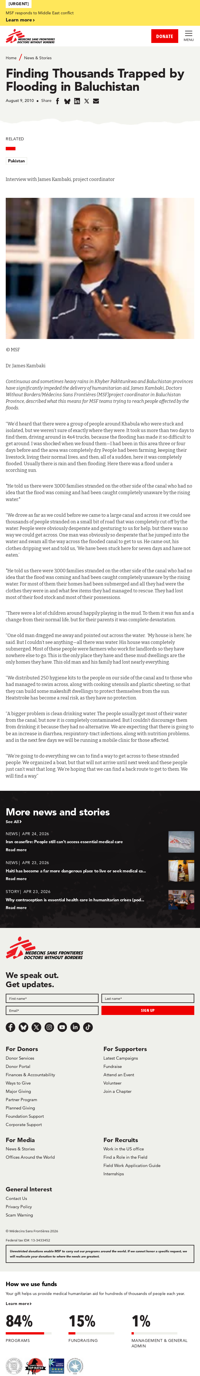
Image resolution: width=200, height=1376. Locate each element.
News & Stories (38, 57)
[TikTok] (88, 1027)
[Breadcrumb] (100, 57)
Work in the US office (123, 1149)
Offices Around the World (30, 1157)
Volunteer (112, 1083)
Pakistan (16, 160)
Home (11, 57)
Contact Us (16, 1198)
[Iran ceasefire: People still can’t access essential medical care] (100, 841)
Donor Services (20, 1058)
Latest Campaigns (120, 1058)
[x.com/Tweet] (36, 1027)
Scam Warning (19, 1215)
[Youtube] (62, 1027)
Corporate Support (24, 1124)
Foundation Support (25, 1116)
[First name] (52, 998)
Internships (113, 1173)
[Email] (52, 1010)
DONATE (164, 36)
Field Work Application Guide (131, 1165)
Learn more (19, 20)
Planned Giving (20, 1108)
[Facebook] (10, 1027)
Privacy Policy (19, 1206)
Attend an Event (118, 1074)
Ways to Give (18, 1083)
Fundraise (112, 1066)
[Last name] (147, 998)
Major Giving (18, 1091)
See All (12, 821)
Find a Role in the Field (125, 1157)
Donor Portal (18, 1066)
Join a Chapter (117, 1091)
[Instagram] (49, 1027)
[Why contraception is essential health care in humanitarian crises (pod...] (100, 899)
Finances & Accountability (30, 1074)
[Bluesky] (23, 1027)
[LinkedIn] (75, 1027)
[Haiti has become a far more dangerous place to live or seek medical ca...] (100, 870)
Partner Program (21, 1099)
